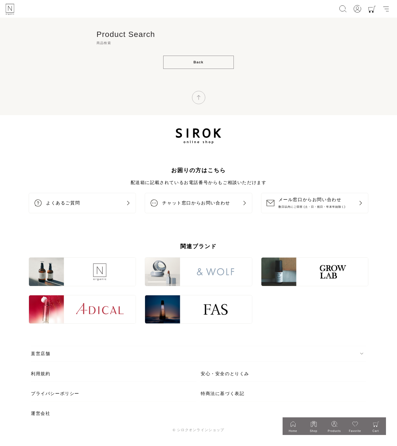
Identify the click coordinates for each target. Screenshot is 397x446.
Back (198, 62)
